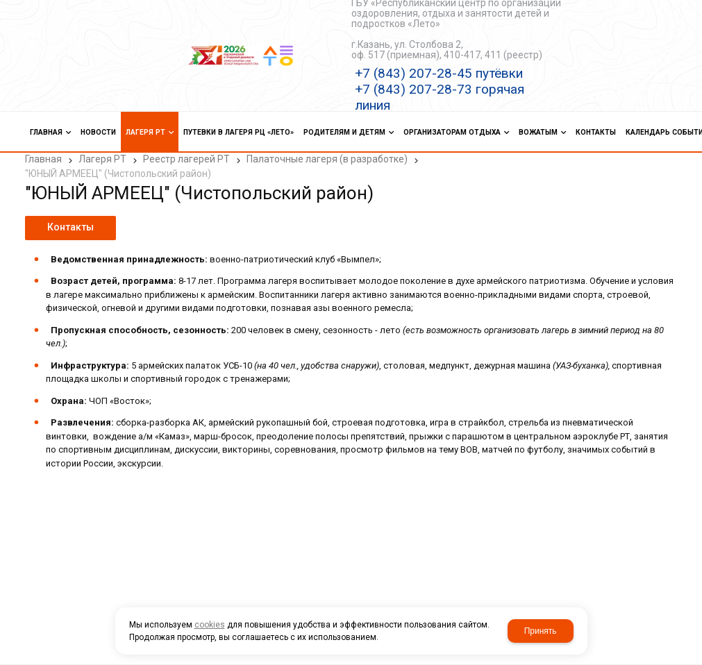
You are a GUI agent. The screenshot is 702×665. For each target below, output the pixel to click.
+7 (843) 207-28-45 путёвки (439, 73)
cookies (209, 625)
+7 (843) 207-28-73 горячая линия (439, 97)
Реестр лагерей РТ (186, 159)
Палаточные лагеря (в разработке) (327, 159)
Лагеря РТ (102, 159)
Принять (540, 631)
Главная (43, 159)
